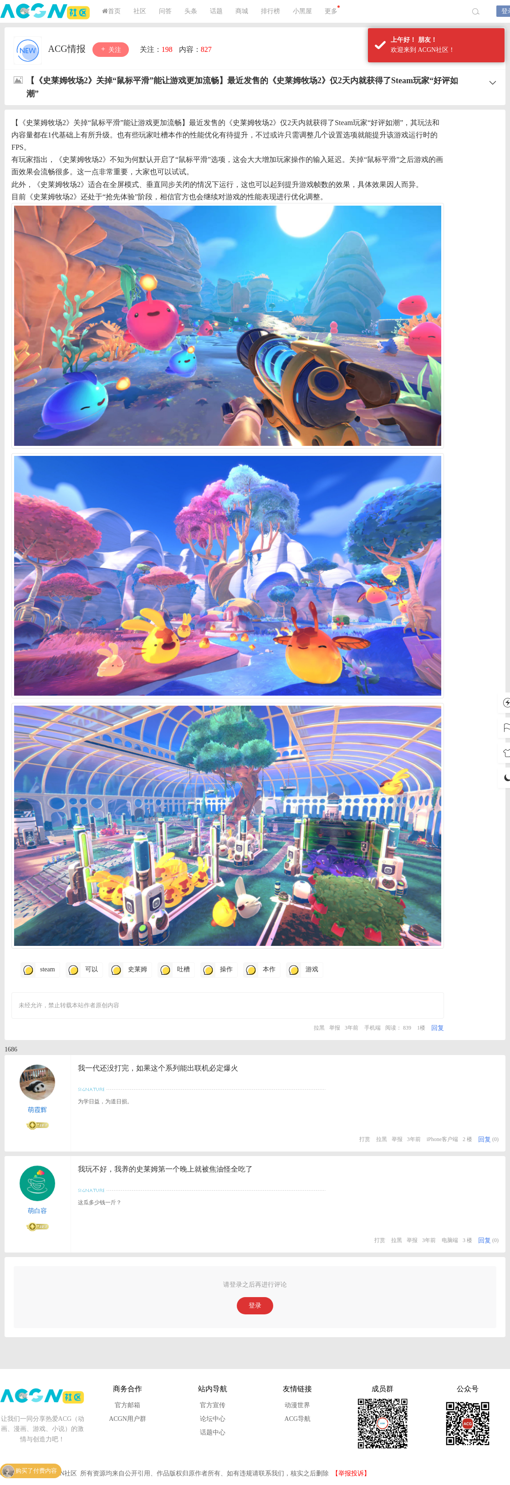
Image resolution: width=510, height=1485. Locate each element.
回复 (437, 1028)
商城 (241, 11)
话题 (216, 11)
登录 (255, 1305)
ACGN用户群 (127, 1418)
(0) (495, 1139)
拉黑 (319, 1028)
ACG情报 (68, 49)
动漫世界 (297, 1405)
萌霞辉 (37, 1109)
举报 (334, 1028)
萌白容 (37, 1210)
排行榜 (270, 11)
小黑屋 (302, 11)
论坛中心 (212, 1418)
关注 (111, 49)
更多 (332, 10)
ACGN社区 (45, 11)
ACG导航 (298, 1418)
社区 (139, 11)
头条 (190, 11)
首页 (111, 11)
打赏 (364, 1139)
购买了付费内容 (36, 1471)
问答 (165, 11)
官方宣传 (212, 1405)
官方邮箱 (127, 1405)
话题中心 (212, 1432)
